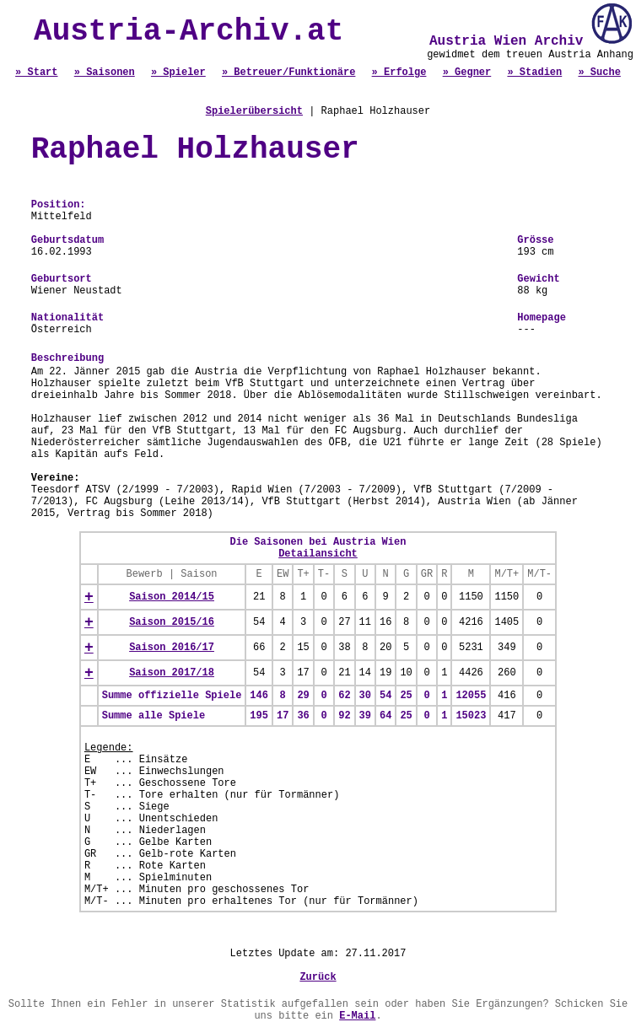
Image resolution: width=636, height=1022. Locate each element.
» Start (36, 72)
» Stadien (534, 72)
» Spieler (178, 72)
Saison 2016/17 (171, 648)
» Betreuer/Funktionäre (288, 72)
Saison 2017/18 (171, 673)
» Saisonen (104, 72)
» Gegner (467, 72)
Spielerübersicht (254, 111)
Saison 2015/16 (171, 622)
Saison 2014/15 (171, 597)
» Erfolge (399, 72)
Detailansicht (318, 554)
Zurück (317, 977)
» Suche (599, 72)
